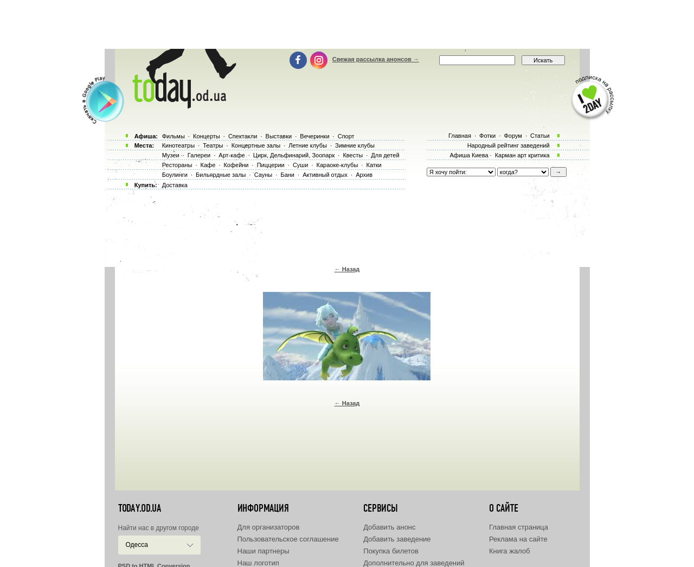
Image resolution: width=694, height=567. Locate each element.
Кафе (208, 165)
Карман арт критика (522, 155)
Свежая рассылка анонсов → (375, 59)
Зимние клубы (355, 145)
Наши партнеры (263, 551)
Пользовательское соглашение (288, 539)
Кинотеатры (178, 145)
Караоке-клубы (337, 165)
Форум (513, 135)
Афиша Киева (468, 155)
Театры (213, 145)
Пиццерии (271, 165)
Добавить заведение (396, 539)
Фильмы (173, 136)
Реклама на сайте (518, 539)
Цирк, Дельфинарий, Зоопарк (294, 155)
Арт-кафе (232, 155)
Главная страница (518, 527)
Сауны (263, 174)
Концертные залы (256, 145)
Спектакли (243, 136)
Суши (300, 165)
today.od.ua (139, 508)
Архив (364, 174)
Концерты (206, 136)
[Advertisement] (347, 24)
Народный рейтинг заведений (508, 145)
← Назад (347, 269)
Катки (373, 165)
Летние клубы (307, 145)
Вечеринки (314, 136)
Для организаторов (268, 527)
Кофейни (235, 165)
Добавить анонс (389, 527)
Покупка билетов (391, 551)
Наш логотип (258, 563)
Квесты (353, 155)
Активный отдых (325, 174)
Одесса (137, 545)
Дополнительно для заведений (413, 563)
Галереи (199, 155)
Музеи (170, 155)
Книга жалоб (509, 551)
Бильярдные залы (221, 174)
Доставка (175, 185)
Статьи (540, 135)
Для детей (385, 155)
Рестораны (177, 165)
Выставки (279, 136)
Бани (287, 174)
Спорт (346, 136)
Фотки (487, 135)
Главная (459, 135)
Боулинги (175, 174)
